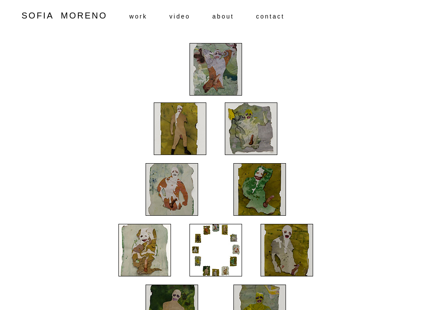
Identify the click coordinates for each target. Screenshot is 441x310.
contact (270, 16)
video (179, 16)
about (223, 16)
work (138, 16)
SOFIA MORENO (75, 15)
